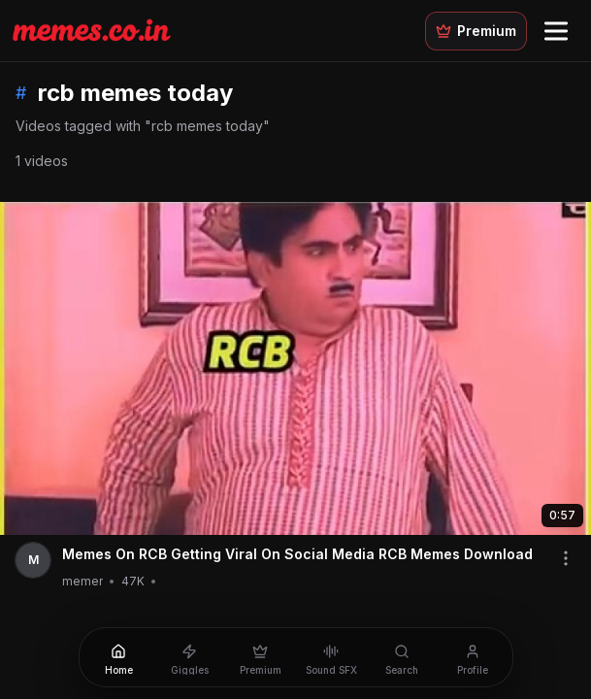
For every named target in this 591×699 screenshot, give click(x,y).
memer (82, 581)
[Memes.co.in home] (92, 30)
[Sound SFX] (331, 657)
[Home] (118, 657)
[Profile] (473, 657)
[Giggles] (189, 657)
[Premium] (260, 657)
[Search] (402, 657)
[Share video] (565, 558)
